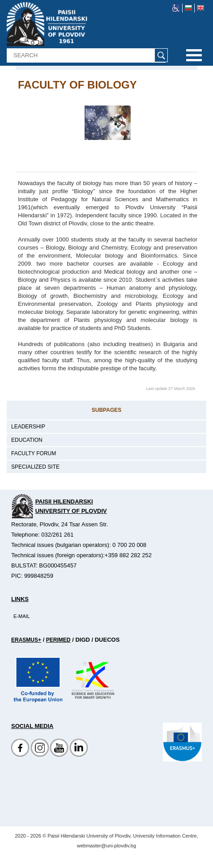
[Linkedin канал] (79, 755)
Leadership (28, 426)
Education (27, 440)
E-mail (21, 616)
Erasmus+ (26, 640)
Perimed (58, 640)
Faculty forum (33, 453)
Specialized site (35, 467)
